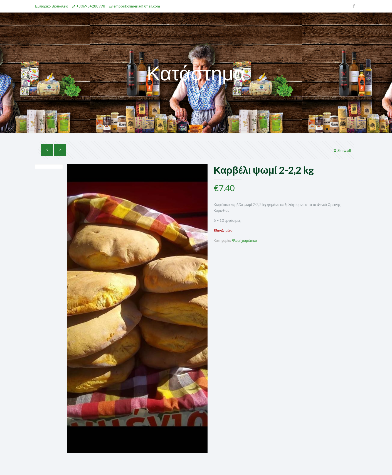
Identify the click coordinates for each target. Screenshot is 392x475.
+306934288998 (91, 6)
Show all (341, 150)
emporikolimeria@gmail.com (137, 6)
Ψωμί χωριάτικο (244, 240)
